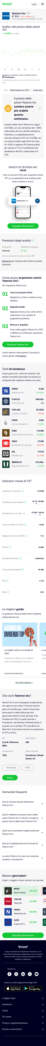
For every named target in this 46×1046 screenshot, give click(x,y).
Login (34, 4)
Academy (22, 355)
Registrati (6, 261)
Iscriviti (4, 75)
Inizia (10, 777)
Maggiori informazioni (13, 673)
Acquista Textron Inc (23, 225)
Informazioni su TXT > (20, 90)
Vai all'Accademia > (24, 682)
